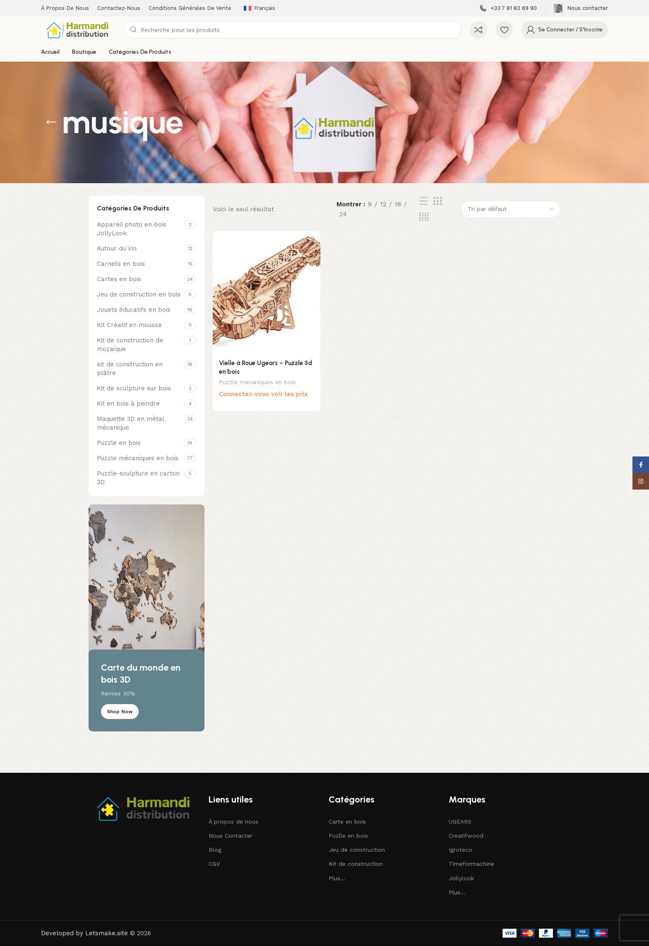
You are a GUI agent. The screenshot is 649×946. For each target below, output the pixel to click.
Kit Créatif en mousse (129, 325)
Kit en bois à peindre (128, 403)
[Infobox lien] (508, 8)
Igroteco (460, 849)
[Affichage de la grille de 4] (424, 217)
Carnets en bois (121, 264)
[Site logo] (78, 29)
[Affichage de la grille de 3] (437, 201)
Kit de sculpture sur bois (134, 388)
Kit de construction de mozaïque (130, 345)
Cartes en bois (119, 279)
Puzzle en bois (119, 443)
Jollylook (461, 878)
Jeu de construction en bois (138, 294)
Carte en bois (347, 821)
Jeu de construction (357, 849)
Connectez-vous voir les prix (263, 395)
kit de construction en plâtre (130, 369)
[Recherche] (293, 29)
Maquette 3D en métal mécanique (130, 423)
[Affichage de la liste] (423, 201)
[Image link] (144, 807)
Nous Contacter (230, 835)
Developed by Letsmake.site (84, 933)
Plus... (337, 878)
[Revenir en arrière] (51, 122)
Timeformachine (471, 863)
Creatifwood (466, 835)
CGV (214, 863)
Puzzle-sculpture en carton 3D (138, 478)
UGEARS (460, 821)
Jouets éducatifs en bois (134, 309)
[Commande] (510, 209)
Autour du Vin (117, 248)
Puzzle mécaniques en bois (137, 458)
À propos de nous (233, 821)
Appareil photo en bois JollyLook (131, 229)
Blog (215, 849)
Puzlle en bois (348, 835)
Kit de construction (356, 863)
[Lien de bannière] (146, 617)
